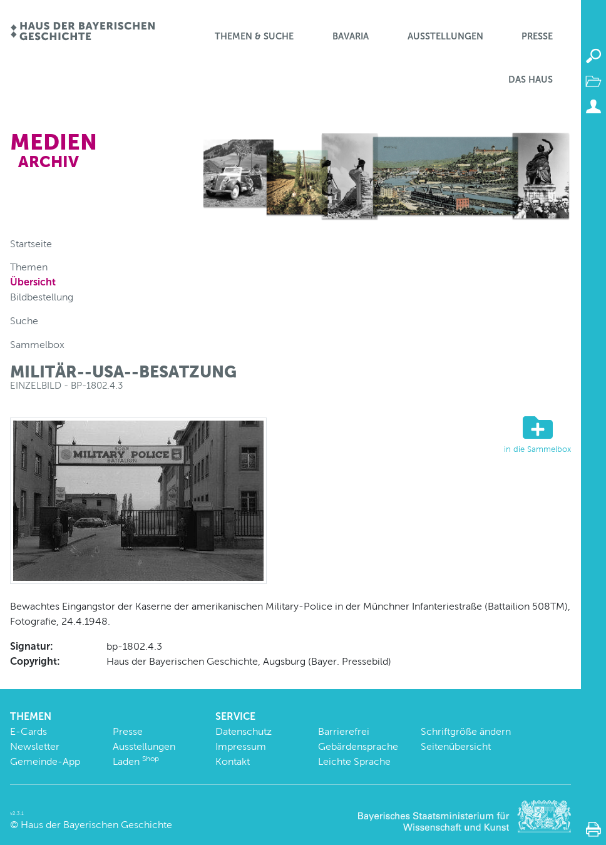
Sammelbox (37, 344)
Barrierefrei (343, 731)
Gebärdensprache (358, 746)
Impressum (240, 746)
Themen (29, 267)
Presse (537, 36)
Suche (24, 320)
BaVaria (350, 36)
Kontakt (232, 761)
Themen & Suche (254, 36)
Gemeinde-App (45, 761)
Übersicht (33, 282)
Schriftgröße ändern (466, 731)
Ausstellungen (445, 36)
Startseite (31, 243)
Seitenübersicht (456, 746)
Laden (136, 761)
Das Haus (530, 79)
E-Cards (28, 731)
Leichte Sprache (354, 761)
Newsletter (34, 746)
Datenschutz (243, 731)
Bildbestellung (41, 297)
